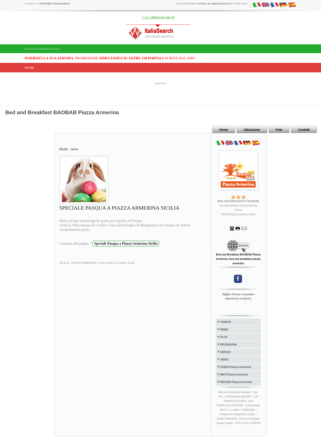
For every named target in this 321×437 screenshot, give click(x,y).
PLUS (223, 337)
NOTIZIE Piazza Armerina (236, 382)
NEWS (224, 329)
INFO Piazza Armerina (234, 374)
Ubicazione (252, 129)
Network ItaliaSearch (54, 3)
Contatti (304, 129)
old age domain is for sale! (212, 3)
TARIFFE (225, 322)
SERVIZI (225, 352)
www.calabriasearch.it (42, 49)
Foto (279, 129)
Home (29, 67)
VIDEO (224, 359)
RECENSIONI (228, 344)
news (74, 149)
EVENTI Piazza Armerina (235, 367)
